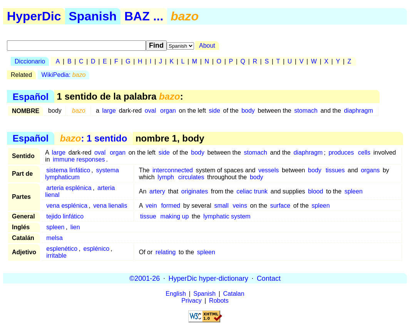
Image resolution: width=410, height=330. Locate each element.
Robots (219, 300)
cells (364, 152)
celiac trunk (252, 191)
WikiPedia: (64, 75)
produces (341, 152)
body (248, 110)
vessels (268, 170)
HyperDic (34, 16)
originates (194, 191)
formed (170, 205)
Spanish (93, 16)
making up (175, 216)
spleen (354, 191)
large (109, 110)
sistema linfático (68, 170)
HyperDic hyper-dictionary (208, 278)
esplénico (97, 248)
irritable (56, 255)
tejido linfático (65, 216)
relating (166, 252)
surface (280, 205)
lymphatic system (227, 216)
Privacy (191, 300)
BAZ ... (143, 16)
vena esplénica (66, 205)
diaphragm (358, 110)
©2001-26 (144, 278)
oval (150, 110)
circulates (191, 177)
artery (157, 191)
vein (151, 205)
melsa (54, 238)
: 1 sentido (93, 138)
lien (75, 227)
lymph (165, 177)
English (176, 293)
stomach (305, 110)
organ (168, 110)
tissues (335, 170)
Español (31, 96)
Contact (269, 278)
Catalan (233, 293)
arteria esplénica (68, 188)
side (214, 110)
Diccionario (30, 61)
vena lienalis (110, 205)
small (221, 205)
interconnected (172, 170)
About (207, 45)
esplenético (61, 248)
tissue (148, 216)
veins (240, 205)
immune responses (79, 159)
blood (315, 191)
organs (370, 170)
